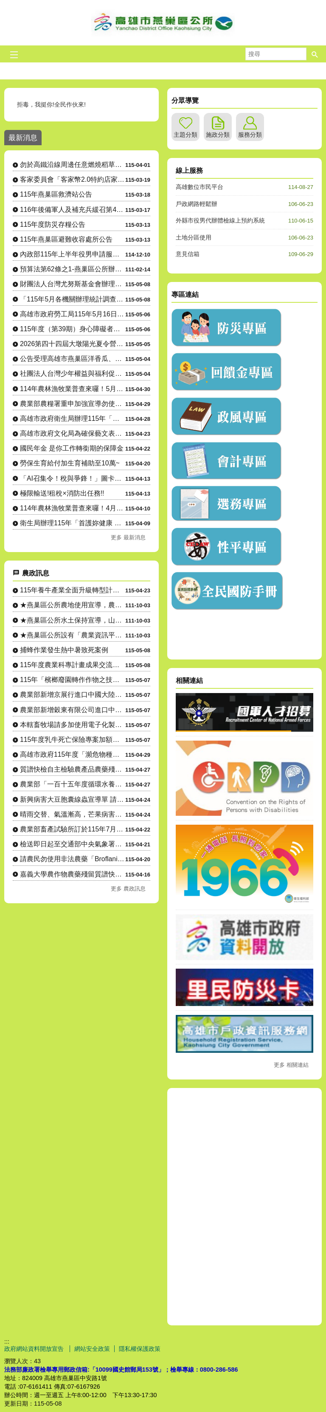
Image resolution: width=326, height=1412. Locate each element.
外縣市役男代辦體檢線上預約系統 (220, 220)
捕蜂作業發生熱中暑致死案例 (64, 650)
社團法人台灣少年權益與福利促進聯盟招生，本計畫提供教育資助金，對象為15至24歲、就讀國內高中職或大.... (72, 373)
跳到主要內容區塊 (4, 4)
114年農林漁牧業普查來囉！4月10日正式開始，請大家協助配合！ (72, 508)
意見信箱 (188, 254)
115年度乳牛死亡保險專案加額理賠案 (72, 739)
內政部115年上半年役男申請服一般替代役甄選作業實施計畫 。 (72, 254)
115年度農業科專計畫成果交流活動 (72, 664)
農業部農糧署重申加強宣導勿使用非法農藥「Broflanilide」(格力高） (72, 403)
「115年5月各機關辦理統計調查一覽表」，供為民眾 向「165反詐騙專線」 (72, 299)
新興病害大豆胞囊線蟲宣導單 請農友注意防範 (72, 799)
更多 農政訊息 (128, 888)
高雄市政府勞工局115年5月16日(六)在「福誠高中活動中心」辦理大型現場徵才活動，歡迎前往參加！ (72, 314)
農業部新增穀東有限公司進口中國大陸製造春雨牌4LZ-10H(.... (72, 709)
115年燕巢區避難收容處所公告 (66, 239)
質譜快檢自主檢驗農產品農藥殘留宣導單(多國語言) (72, 769)
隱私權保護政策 (139, 1348)
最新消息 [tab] (22, 137)
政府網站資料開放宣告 (34, 1348)
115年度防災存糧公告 (52, 224)
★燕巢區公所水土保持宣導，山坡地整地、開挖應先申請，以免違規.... (72, 620)
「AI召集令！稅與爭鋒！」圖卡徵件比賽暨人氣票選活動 (72, 478)
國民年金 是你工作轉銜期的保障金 (72, 448)
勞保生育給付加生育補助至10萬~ (70, 463)
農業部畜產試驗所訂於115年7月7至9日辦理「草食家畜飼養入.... (72, 829)
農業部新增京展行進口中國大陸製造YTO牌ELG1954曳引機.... (72, 694)
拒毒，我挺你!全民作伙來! (52, 104)
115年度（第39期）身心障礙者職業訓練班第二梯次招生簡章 (72, 329)
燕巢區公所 (163, 22)
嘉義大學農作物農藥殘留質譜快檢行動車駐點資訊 (72, 874)
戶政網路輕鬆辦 (196, 203)
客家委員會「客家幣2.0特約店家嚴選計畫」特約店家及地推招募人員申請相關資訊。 (72, 179)
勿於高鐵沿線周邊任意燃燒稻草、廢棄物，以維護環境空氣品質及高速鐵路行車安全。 (72, 164)
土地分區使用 (193, 237)
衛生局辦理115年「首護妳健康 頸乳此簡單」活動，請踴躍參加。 (72, 523)
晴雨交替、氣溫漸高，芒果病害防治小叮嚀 (72, 814)
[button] (315, 54)
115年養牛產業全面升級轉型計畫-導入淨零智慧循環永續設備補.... (72, 590)
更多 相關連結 (291, 1065)
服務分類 (250, 134)
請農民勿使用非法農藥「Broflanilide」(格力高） (72, 858)
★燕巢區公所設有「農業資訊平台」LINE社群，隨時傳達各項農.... (72, 635)
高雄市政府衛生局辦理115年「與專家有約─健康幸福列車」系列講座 (72, 418)
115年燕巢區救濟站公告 (56, 194)
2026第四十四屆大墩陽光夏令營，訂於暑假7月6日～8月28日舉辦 (72, 343)
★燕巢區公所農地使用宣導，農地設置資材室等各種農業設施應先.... (72, 605)
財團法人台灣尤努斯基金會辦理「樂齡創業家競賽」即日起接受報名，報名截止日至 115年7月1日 (72, 283)
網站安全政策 (92, 1348)
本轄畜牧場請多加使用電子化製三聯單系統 (72, 724)
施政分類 (218, 134)
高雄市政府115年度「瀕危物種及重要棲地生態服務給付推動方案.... (72, 754)
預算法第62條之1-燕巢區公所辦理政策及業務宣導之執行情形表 (72, 269)
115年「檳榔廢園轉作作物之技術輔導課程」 (72, 679)
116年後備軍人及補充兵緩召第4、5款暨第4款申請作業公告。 (72, 209)
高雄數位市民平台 (199, 186)
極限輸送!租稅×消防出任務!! (62, 493)
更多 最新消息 (128, 537)
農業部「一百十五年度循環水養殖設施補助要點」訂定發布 (72, 784)
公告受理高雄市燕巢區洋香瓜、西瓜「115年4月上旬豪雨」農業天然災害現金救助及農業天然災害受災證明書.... (72, 358)
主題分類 (185, 134)
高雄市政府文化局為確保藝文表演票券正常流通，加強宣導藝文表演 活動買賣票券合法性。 (72, 433)
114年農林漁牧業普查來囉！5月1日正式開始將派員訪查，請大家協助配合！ (72, 388)
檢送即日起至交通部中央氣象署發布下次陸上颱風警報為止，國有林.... (72, 844)
